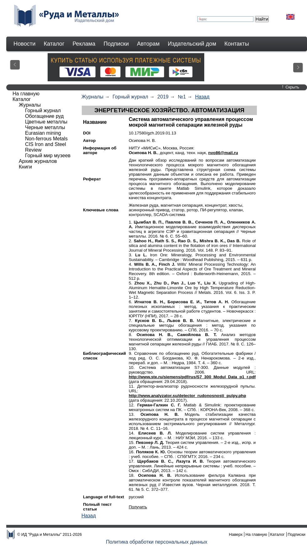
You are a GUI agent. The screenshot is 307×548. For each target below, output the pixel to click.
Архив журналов (38, 161)
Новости (24, 44)
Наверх (236, 534)
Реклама (84, 44)
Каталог (54, 44)
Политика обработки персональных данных (156, 542)
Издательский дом (192, 44)
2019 (163, 96)
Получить (138, 507)
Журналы (92, 96)
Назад (202, 96)
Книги (25, 166)
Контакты (236, 44)
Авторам (148, 44)
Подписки (116, 44)
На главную (26, 93)
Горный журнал (130, 96)
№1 (182, 96)
